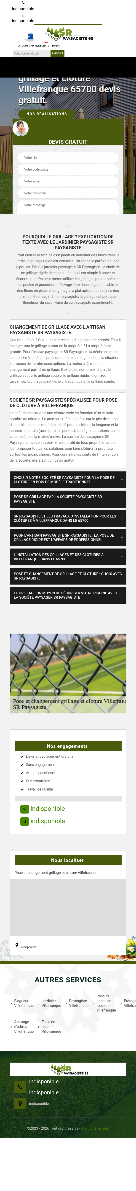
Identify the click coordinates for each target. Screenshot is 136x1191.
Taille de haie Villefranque (49, 1027)
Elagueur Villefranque (22, 1003)
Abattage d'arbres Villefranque (22, 1027)
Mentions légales (95, 1128)
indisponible (23, 6)
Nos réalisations (47, 114)
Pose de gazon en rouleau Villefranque (104, 1003)
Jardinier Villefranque (49, 1003)
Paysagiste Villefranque (76, 1003)
